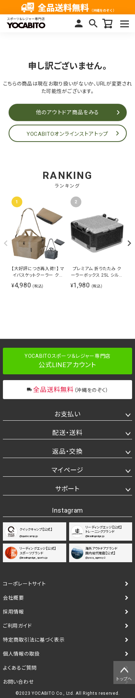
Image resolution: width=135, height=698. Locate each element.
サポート (67, 489)
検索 (93, 23)
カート (107, 23)
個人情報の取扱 (21, 654)
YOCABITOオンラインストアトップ (67, 134)
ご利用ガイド (17, 626)
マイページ (79, 23)
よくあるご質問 (20, 668)
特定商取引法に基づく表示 (33, 640)
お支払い (67, 414)
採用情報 (13, 612)
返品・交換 (67, 451)
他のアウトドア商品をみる (67, 112)
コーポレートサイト (24, 584)
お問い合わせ (18, 682)
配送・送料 (67, 432)
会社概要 (13, 598)
